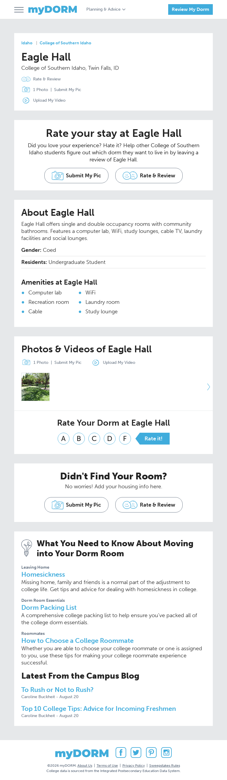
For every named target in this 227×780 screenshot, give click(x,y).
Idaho (27, 43)
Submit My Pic (67, 89)
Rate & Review (47, 79)
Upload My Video (49, 100)
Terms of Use (107, 765)
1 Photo (33, 90)
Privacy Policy (133, 765)
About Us (84, 765)
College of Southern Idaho (65, 43)
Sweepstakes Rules (164, 765)
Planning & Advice (103, 9)
